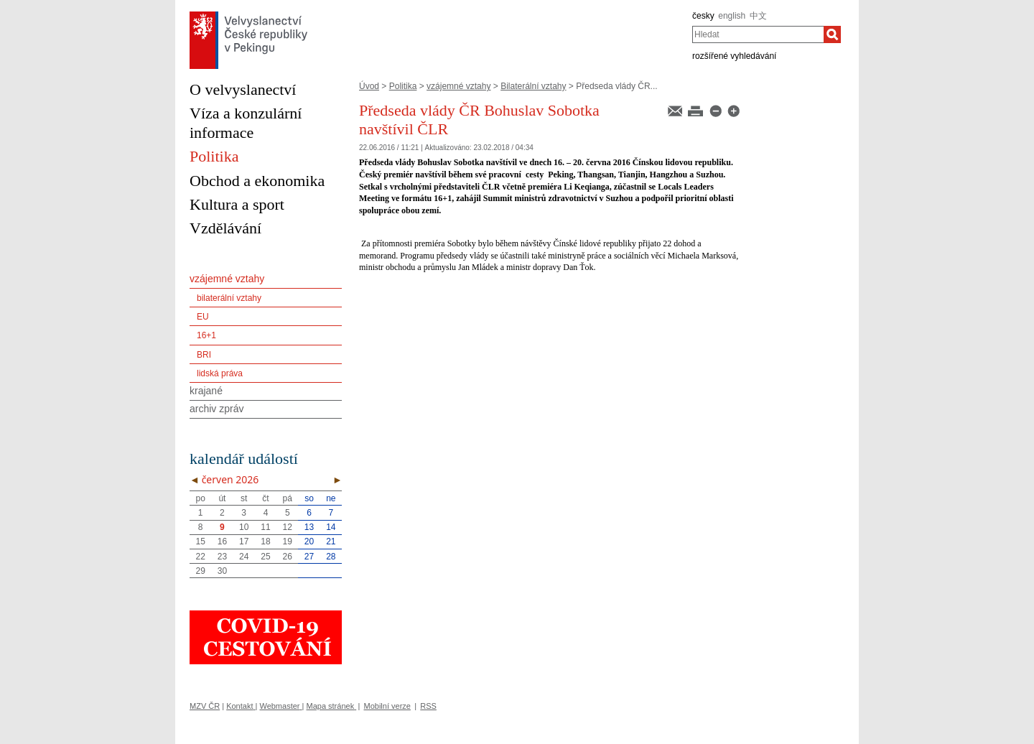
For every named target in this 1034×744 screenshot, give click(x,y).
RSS (428, 706)
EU (203, 317)
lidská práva (220, 373)
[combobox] (758, 34)
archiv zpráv (216, 408)
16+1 (206, 335)
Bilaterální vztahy (533, 86)
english (731, 16)
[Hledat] (832, 34)
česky (703, 16)
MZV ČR (205, 706)
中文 (758, 16)
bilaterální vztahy (229, 298)
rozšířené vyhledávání (734, 56)
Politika (403, 86)
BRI (204, 355)
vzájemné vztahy (458, 86)
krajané (206, 390)
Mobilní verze (387, 706)
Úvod (369, 86)
